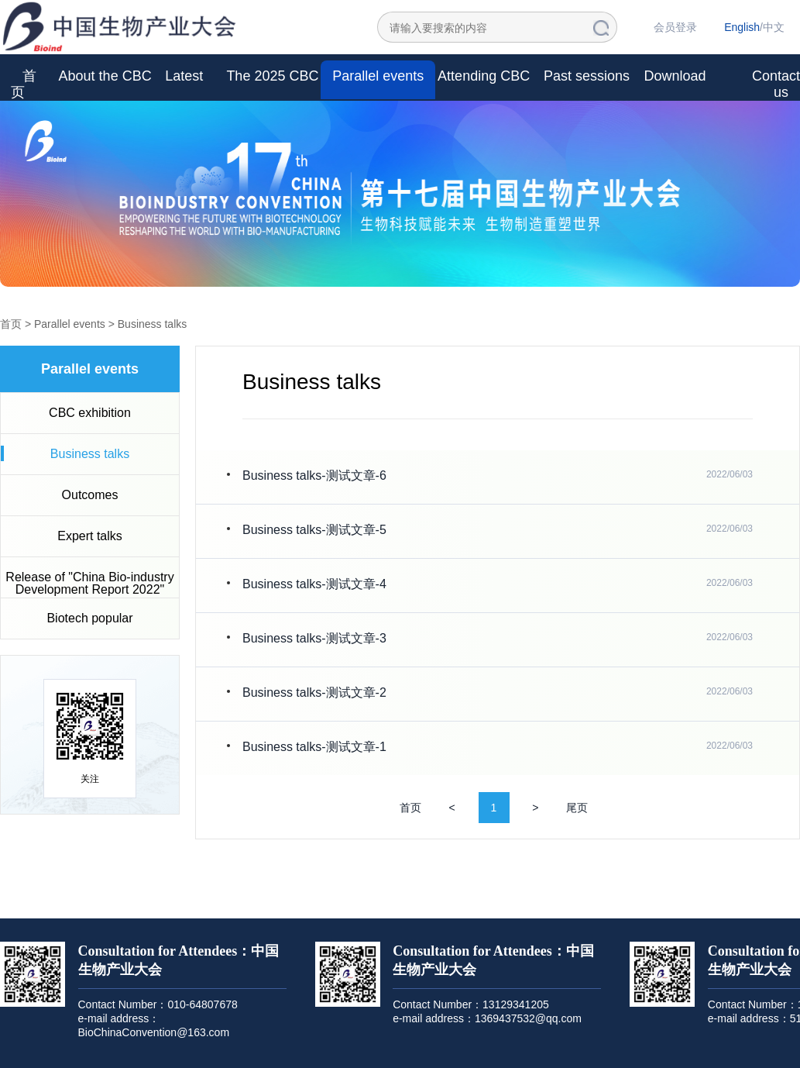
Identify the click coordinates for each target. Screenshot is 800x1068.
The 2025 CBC (272, 76)
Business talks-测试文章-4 (314, 584)
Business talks (152, 324)
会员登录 (675, 27)
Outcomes (90, 494)
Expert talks (89, 536)
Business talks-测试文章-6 (314, 475)
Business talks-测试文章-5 (314, 529)
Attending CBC (484, 76)
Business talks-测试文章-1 (314, 746)
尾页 (577, 807)
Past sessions (587, 76)
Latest (184, 76)
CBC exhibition (90, 412)
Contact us (776, 84)
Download (675, 76)
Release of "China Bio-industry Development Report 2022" (89, 583)
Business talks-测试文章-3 (314, 638)
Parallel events (378, 76)
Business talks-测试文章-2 (314, 692)
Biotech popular (89, 618)
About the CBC (105, 76)
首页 (23, 84)
